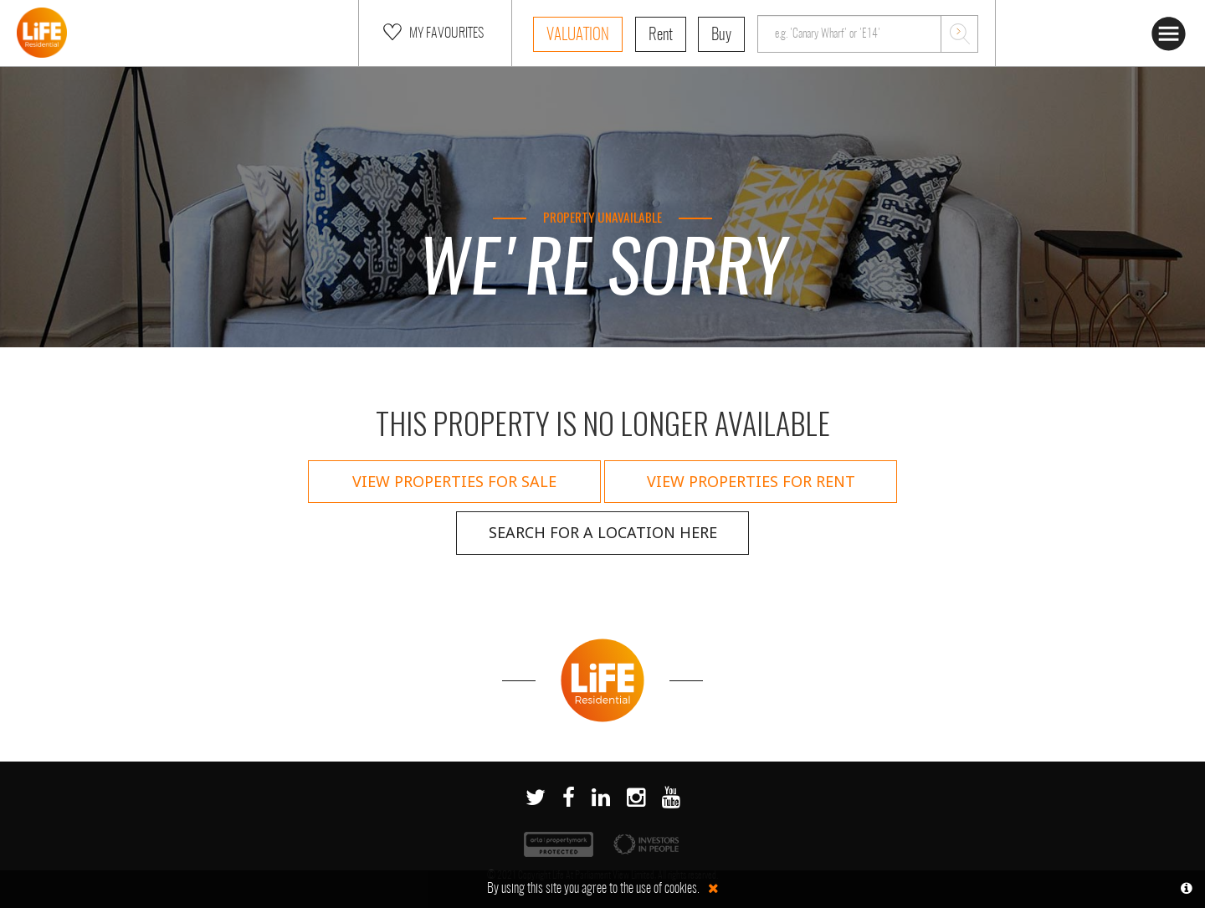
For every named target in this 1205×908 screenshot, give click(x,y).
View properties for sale (454, 481)
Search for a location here (603, 532)
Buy (721, 36)
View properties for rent (751, 481)
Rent (661, 36)
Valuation (577, 36)
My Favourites (432, 31)
